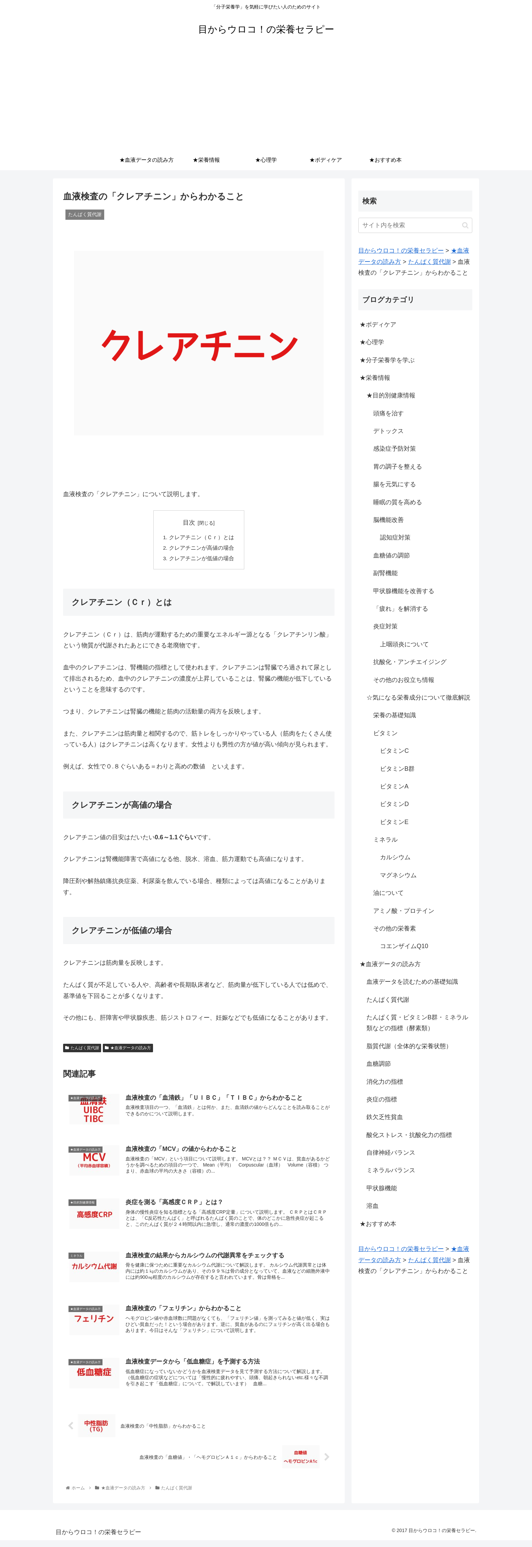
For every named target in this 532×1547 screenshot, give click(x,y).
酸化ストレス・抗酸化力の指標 (409, 1135)
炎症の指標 (381, 1099)
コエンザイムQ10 (404, 946)
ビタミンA (394, 786)
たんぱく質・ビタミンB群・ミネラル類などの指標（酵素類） (417, 1023)
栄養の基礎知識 (394, 715)
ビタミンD (394, 804)
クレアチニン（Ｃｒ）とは (201, 538)
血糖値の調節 (391, 555)
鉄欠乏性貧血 (384, 1117)
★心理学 (372, 342)
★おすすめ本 (378, 1223)
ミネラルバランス (390, 1170)
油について (388, 892)
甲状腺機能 (381, 1188)
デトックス (388, 431)
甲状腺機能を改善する (403, 591)
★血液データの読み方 (128, 1049)
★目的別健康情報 (390, 395)
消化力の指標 (384, 1081)
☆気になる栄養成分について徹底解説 (418, 697)
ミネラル (385, 839)
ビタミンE (394, 822)
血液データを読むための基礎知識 (412, 981)
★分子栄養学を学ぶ (387, 360)
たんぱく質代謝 (82, 1049)
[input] (415, 225)
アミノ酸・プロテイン (403, 910)
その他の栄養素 (394, 928)
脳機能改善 (388, 519)
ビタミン (385, 733)
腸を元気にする (394, 484)
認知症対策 (395, 537)
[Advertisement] (266, 99)
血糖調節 (378, 1063)
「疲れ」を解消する (400, 608)
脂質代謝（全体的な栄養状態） (409, 1046)
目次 (189, 522)
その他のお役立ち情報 (403, 680)
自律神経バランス (390, 1152)
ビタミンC (394, 750)
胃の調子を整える (397, 466)
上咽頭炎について (404, 644)
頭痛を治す (388, 413)
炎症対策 (385, 626)
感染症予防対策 (394, 448)
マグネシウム (398, 875)
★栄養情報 (375, 377)
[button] (465, 225)
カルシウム (395, 857)
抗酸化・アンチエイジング (409, 662)
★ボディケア (378, 324)
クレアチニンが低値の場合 (201, 559)
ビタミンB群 (397, 768)
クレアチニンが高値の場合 (201, 549)
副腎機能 (385, 573)
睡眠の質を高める (397, 502)
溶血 (372, 1205)
